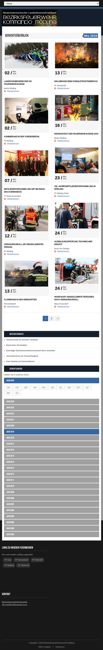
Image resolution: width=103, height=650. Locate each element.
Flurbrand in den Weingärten (20, 299)
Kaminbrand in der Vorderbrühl (22, 136)
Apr (34, 387)
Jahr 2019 (10, 431)
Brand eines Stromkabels (16, 345)
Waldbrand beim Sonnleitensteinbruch (76, 81)
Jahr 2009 (10, 492)
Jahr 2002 (10, 534)
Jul (61, 387)
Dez (17, 393)
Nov (8, 393)
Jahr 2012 (10, 474)
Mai (43, 387)
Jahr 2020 (10, 425)
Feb (17, 387)
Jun (52, 387)
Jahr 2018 (10, 437)
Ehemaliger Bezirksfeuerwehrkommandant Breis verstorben (30, 351)
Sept (78, 387)
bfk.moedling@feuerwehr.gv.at (14, 605)
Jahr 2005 (10, 516)
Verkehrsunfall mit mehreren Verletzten (22, 340)
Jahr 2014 (10, 462)
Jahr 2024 (10, 401)
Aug (69, 387)
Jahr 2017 (10, 443)
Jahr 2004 (10, 522)
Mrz (26, 387)
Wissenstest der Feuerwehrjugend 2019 (76, 134)
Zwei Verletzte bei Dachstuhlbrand (20, 361)
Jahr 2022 (10, 413)
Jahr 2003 (10, 528)
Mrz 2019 (90, 36)
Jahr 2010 (10, 486)
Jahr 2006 (10, 510)
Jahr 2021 (10, 419)
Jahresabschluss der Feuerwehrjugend (22, 356)
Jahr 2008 (10, 498)
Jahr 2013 (10, 468)
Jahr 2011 (10, 480)
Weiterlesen (13, 91)
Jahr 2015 (10, 455)
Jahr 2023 (10, 407)
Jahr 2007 (10, 504)
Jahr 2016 (10, 449)
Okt (87, 387)
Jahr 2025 (10, 380)
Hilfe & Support (44, 647)
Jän (8, 387)
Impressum (60, 647)
